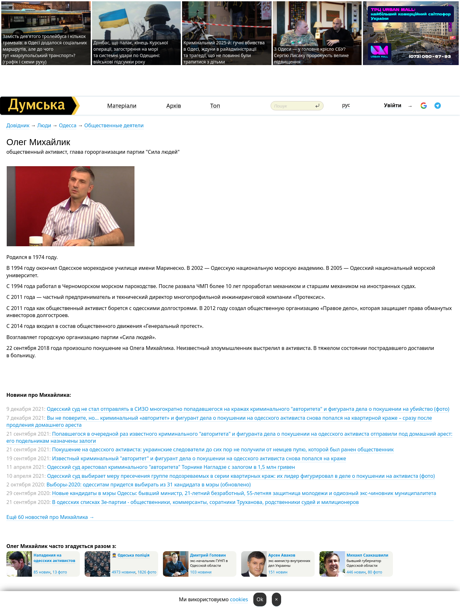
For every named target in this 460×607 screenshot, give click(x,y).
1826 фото (146, 572)
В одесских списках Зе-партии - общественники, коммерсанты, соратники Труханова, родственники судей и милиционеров (205, 502)
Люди (44, 125)
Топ (215, 106)
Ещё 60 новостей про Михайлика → (50, 517)
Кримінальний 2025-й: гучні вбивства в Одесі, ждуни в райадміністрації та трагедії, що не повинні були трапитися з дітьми (223, 52)
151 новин (278, 572)
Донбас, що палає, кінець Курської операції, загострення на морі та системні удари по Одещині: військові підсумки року (130, 52)
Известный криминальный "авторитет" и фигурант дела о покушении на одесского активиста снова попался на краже (199, 458)
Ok (260, 599)
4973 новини (123, 572)
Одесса (67, 125)
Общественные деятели (114, 125)
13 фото (59, 572)
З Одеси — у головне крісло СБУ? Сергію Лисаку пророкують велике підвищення (311, 55)
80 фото (375, 572)
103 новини (200, 572)
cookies (239, 599)
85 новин (42, 572)
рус (346, 104)
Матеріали (122, 106)
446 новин (356, 572)
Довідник (17, 125)
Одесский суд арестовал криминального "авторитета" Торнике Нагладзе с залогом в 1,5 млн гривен (171, 466)
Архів (173, 106)
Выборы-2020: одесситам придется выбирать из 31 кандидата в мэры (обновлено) (149, 484)
